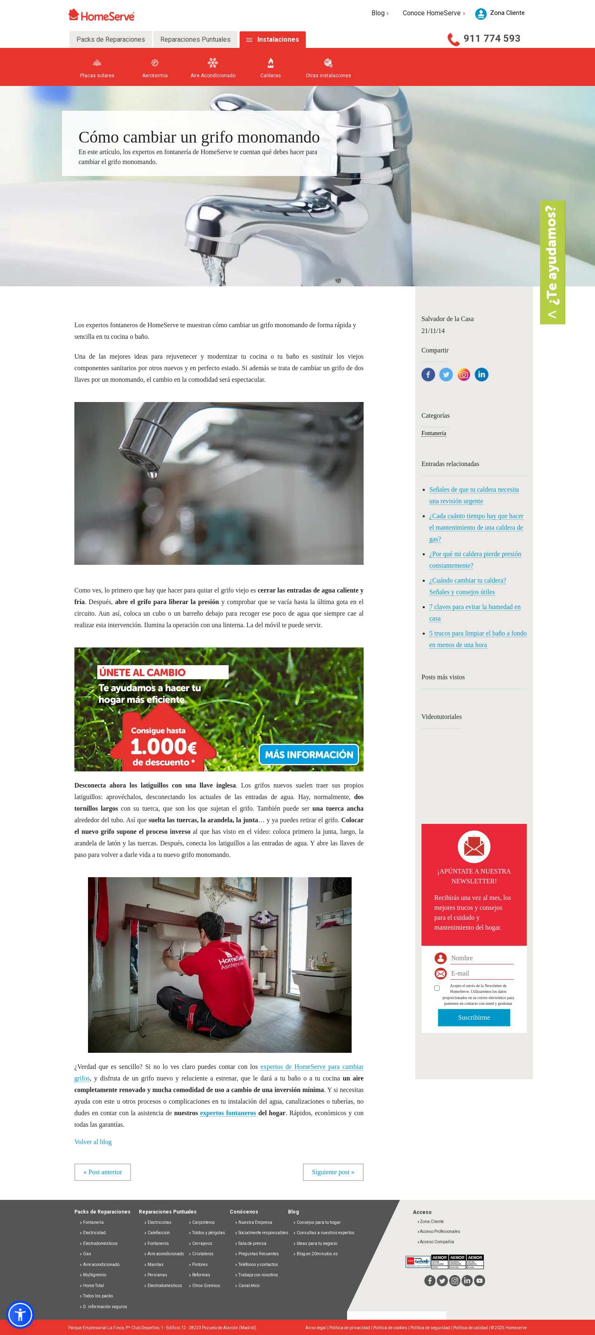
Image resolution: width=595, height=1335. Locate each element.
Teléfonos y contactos (256, 1264)
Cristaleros (201, 1254)
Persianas (155, 1275)
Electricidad (92, 1232)
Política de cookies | (391, 1327)
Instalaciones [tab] (278, 39)
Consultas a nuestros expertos (324, 1232)
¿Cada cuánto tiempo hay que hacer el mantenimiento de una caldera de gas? (476, 527)
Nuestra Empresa (253, 1222)
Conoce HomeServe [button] (435, 13)
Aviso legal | (317, 1327)
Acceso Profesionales (438, 1231)
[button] (219, 704)
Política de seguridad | (431, 1327)
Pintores (198, 1264)
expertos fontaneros (228, 1112)
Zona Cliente (430, 1221)
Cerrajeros (200, 1243)
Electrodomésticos (98, 1243)
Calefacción (157, 1232)
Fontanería (433, 433)
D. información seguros (103, 1306)
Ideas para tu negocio (315, 1243)
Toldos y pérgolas (206, 1232)
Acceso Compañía (435, 1242)
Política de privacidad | (351, 1327)
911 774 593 (492, 38)
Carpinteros (201, 1222)
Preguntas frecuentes (257, 1254)
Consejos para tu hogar (317, 1222)
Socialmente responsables (261, 1232)
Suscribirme (474, 1017)
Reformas (199, 1275)
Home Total (91, 1285)
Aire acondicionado (99, 1264)
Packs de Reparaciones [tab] (110, 39)
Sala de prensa (251, 1243)
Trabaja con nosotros (256, 1275)
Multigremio (92, 1275)
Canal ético (247, 1285)
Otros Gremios (204, 1285)
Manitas (154, 1264)
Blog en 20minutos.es (315, 1254)
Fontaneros (156, 1243)
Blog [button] (381, 13)
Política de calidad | (472, 1327)
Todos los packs (96, 1296)
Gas (85, 1254)
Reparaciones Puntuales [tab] (195, 39)
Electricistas (157, 1222)
